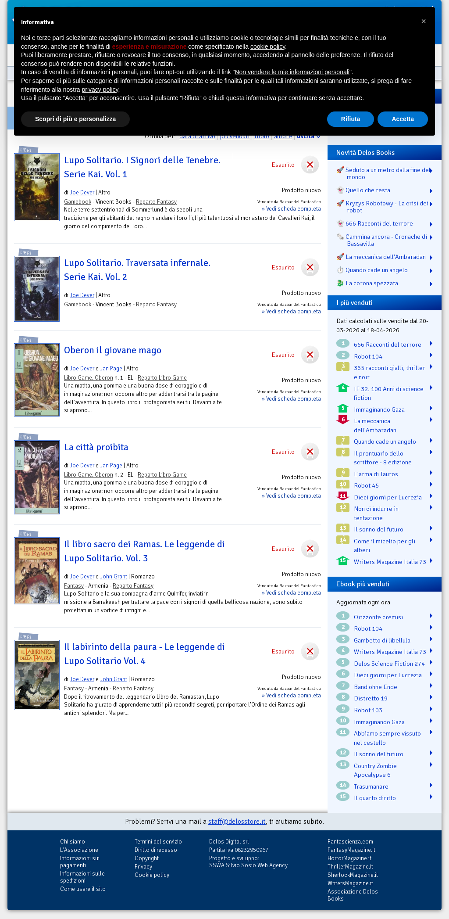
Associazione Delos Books (353, 895)
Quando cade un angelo (385, 441)
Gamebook (77, 201)
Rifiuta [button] (350, 118)
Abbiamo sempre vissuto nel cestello (387, 738)
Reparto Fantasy (156, 201)
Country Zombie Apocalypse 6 (375, 770)
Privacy (143, 866)
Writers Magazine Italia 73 (390, 562)
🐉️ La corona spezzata (367, 283)
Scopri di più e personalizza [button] (75, 118)
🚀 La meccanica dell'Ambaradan (381, 256)
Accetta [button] (403, 118)
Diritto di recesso (156, 850)
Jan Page (111, 368)
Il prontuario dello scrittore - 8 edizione (383, 458)
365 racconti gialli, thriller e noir (389, 372)
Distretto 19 (371, 698)
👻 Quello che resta (363, 190)
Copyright (147, 858)
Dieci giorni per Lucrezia (388, 497)
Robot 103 (368, 710)
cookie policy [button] (267, 46)
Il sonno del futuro (378, 529)
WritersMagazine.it (350, 883)
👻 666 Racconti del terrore (374, 223)
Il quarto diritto (375, 798)
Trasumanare (371, 786)
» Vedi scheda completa (291, 208)
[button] (424, 21)
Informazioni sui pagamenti (80, 861)
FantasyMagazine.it (351, 850)
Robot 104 (368, 356)
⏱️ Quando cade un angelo (372, 269)
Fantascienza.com (350, 841)
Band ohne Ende (375, 687)
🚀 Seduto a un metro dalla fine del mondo (383, 173)
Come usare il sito (83, 889)
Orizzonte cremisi (378, 617)
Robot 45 (366, 485)
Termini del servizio (158, 841)
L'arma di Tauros (376, 474)
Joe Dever (82, 192)
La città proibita (96, 447)
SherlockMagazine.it (353, 875)
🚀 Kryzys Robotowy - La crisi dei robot (382, 207)
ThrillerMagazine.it (350, 866)
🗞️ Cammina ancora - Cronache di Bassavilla (381, 240)
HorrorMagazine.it (349, 858)
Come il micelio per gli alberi (384, 545)
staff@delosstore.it (237, 821)
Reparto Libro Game (162, 377)
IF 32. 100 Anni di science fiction (389, 393)
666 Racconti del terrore (387, 344)
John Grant (113, 576)
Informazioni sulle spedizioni (82, 877)
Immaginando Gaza (379, 409)
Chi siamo (72, 841)
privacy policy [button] (100, 89)
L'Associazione (79, 850)
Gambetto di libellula (382, 640)
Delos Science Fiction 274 (389, 664)
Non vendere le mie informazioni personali (292, 71)
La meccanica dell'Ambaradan (375, 425)
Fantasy (74, 585)
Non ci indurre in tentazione (376, 513)
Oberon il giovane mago (112, 350)
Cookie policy (152, 875)
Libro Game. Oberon (88, 377)
